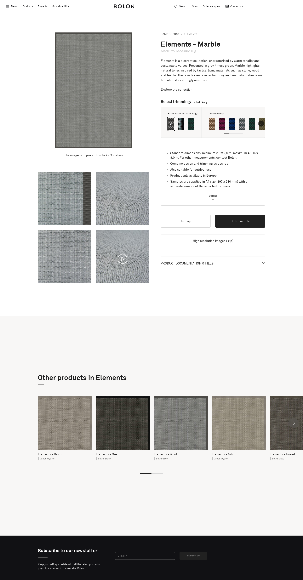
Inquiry (186, 221)
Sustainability (61, 6)
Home (164, 34)
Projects (43, 6)
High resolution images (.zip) (213, 240)
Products (28, 6)
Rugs (176, 34)
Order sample (240, 221)
